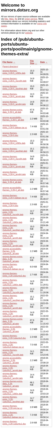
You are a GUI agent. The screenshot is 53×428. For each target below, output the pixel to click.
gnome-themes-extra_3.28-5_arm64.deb (14, 103)
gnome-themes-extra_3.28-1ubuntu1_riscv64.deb (13, 352)
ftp (16, 19)
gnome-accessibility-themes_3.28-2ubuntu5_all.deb (12, 251)
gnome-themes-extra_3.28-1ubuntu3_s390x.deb (12, 282)
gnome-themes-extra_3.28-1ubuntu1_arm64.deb (13, 375)
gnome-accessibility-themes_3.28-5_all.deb (13, 118)
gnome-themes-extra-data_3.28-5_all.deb (13, 111)
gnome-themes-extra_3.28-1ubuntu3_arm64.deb (13, 313)
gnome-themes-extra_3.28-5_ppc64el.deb (15, 87)
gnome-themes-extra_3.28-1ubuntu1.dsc (14, 422)
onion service (31, 19)
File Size (32, 62)
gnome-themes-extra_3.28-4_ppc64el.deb (15, 150)
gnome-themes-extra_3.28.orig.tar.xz (12, 407)
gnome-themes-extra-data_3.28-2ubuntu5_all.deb (13, 258)
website (28, 33)
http (6, 19)
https (11, 19)
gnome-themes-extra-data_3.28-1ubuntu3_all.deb (13, 321)
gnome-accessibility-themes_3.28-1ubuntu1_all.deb (12, 360)
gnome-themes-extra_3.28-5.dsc (10, 134)
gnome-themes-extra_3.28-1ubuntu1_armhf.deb (12, 368)
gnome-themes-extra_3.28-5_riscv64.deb (14, 79)
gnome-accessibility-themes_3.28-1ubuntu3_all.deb (12, 329)
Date (42, 62)
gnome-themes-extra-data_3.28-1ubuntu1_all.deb (13, 383)
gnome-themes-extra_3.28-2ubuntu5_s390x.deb (12, 220)
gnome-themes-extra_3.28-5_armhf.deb (14, 95)
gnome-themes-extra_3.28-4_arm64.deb (14, 173)
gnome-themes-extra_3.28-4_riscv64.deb (14, 157)
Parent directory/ (10, 66)
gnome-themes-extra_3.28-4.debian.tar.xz (15, 196)
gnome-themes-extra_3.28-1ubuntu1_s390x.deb (12, 391)
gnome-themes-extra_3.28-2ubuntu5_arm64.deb (13, 243)
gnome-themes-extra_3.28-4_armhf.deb (14, 165)
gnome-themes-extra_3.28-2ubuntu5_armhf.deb (12, 235)
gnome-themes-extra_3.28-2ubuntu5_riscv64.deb (13, 212)
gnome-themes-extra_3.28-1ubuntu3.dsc (14, 337)
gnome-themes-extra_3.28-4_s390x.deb (14, 142)
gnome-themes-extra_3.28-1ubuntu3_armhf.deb (12, 305)
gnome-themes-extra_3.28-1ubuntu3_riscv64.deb (13, 290)
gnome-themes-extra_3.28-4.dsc (10, 204)
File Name (8, 62)
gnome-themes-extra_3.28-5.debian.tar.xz (15, 126)
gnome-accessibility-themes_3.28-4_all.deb (13, 189)
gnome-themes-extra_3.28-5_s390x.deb (14, 72)
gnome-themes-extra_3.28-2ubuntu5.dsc (14, 274)
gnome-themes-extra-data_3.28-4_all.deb (13, 181)
